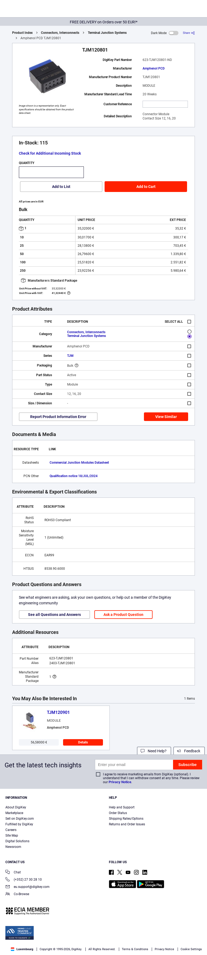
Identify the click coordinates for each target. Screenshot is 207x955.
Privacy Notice (120, 782)
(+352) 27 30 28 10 (23, 880)
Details (83, 742)
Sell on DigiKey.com (19, 818)
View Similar (166, 417)
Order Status (118, 813)
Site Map (11, 835)
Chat (13, 872)
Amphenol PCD (154, 68)
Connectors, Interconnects (60, 33)
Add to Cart (146, 186)
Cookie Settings (191, 949)
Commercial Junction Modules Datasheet (79, 462)
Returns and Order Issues (127, 824)
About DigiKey (15, 807)
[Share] (189, 33)
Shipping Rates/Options (126, 818)
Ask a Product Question (123, 614)
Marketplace (14, 813)
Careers (10, 830)
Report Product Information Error (58, 417)
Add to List (61, 186)
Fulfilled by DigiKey (19, 824)
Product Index (22, 33)
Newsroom (13, 847)
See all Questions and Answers (54, 614)
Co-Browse (17, 894)
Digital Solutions (17, 841)
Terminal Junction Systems (107, 33)
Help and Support (121, 807)
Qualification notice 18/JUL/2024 (74, 476)
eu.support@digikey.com (27, 887)
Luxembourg (22, 949)
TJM (70, 356)
